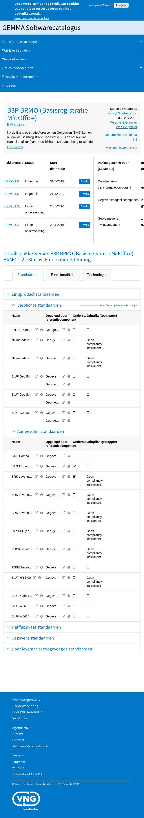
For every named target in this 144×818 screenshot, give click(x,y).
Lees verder (15, 147)
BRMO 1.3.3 (12, 206)
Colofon (16, 784)
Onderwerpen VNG (26, 699)
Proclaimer (28, 784)
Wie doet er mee (14, 59)
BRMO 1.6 (11, 181)
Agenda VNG (21, 727)
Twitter (18, 755)
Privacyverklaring (25, 706)
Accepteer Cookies (100, 5)
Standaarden (27, 274)
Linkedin (18, 762)
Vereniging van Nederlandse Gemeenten (72, 801)
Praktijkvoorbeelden (17, 68)
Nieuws (17, 734)
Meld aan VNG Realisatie (30, 746)
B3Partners (16, 124)
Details (85, 181)
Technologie (97, 274)
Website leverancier (123, 122)
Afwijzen (121, 5)
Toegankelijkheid (44, 784)
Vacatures (19, 718)
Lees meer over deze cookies (32, 18)
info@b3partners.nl (122, 113)
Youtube (18, 768)
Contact (18, 740)
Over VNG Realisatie (27, 712)
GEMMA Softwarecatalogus (41, 27)
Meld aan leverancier (121, 148)
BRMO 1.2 (11, 225)
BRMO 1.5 (11, 194)
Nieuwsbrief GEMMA (27, 774)
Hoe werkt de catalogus (20, 41)
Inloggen (9, 85)
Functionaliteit (63, 274)
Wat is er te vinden (16, 50)
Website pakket (126, 127)
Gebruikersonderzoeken (20, 76)
